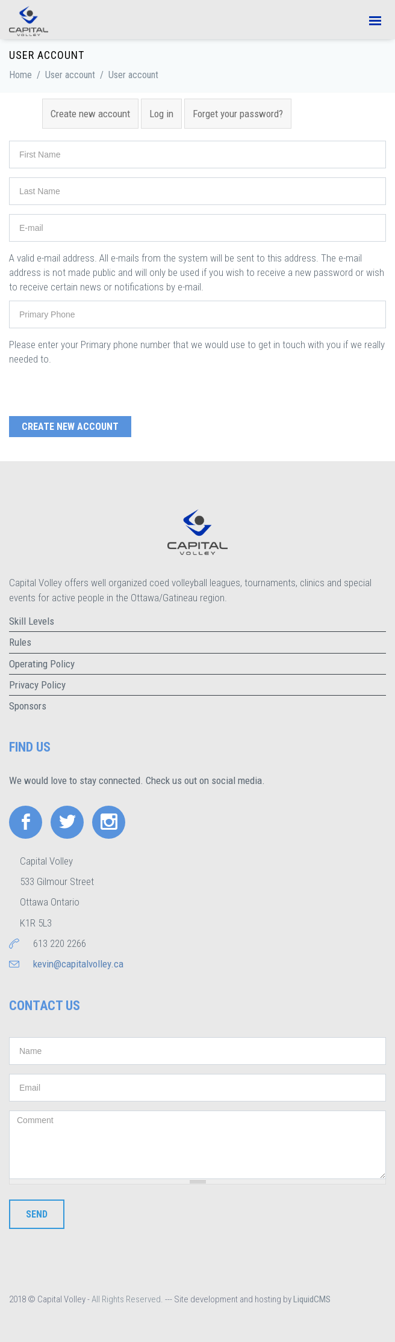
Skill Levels (31, 621)
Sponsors (27, 706)
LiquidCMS (312, 1299)
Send (37, 1214)
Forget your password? (238, 114)
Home (20, 75)
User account (70, 75)
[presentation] (100, 389)
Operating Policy (42, 664)
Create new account (94, 113)
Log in (161, 114)
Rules (20, 642)
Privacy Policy (37, 685)
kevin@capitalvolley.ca (78, 964)
